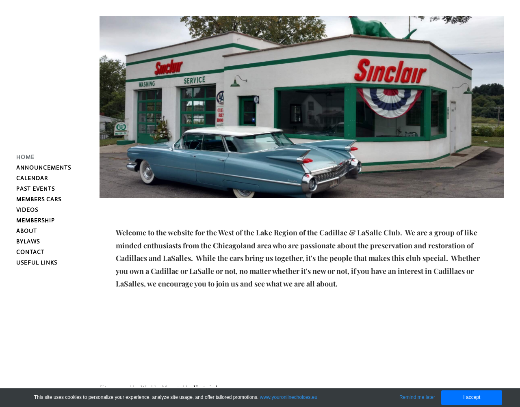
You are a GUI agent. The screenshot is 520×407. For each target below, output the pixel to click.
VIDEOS (27, 209)
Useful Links (36, 262)
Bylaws (28, 241)
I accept (471, 397)
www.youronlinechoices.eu (288, 397)
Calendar (32, 178)
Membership (35, 220)
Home (25, 157)
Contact (30, 252)
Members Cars (38, 199)
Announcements (43, 167)
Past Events (35, 188)
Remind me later (417, 397)
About (26, 231)
